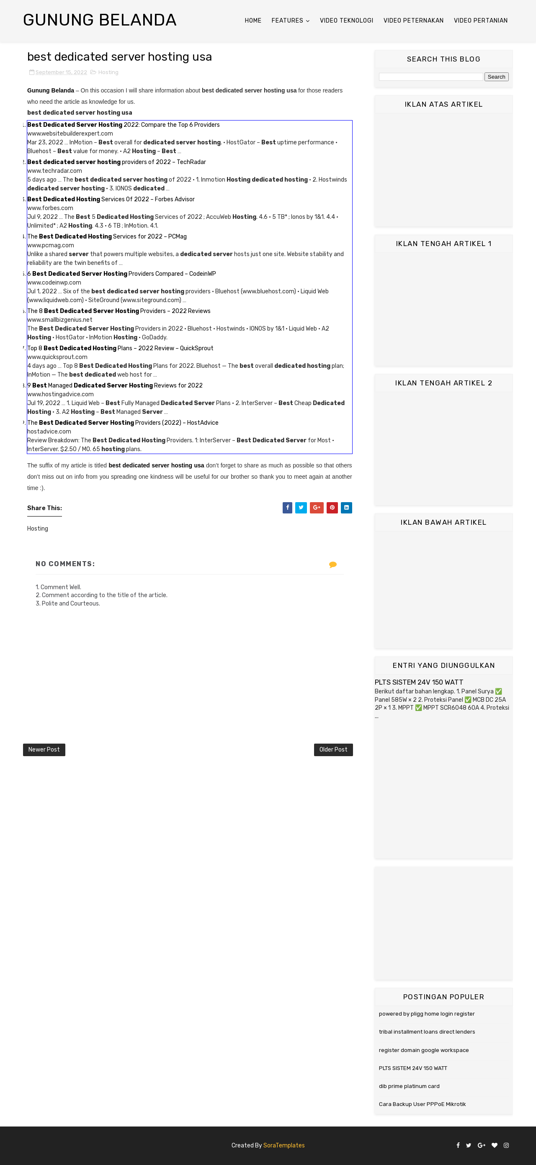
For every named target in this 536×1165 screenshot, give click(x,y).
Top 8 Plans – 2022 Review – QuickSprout (120, 348)
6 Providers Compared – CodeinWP (121, 273)
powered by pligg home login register (427, 1014)
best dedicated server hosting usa (156, 465)
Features (288, 20)
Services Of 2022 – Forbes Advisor (111, 199)
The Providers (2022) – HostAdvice (123, 422)
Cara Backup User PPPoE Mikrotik (422, 1104)
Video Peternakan (414, 20)
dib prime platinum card (409, 1086)
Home (253, 20)
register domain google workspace (424, 1050)
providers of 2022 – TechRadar (116, 162)
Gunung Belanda (100, 20)
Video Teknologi (347, 20)
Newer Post (44, 749)
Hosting (108, 72)
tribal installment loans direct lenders (427, 1032)
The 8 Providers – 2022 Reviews (119, 311)
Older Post (334, 749)
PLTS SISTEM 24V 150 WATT (419, 682)
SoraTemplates (284, 1145)
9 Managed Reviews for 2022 (115, 385)
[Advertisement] (444, 170)
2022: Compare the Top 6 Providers (123, 124)
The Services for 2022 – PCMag (107, 236)
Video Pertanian (481, 20)
